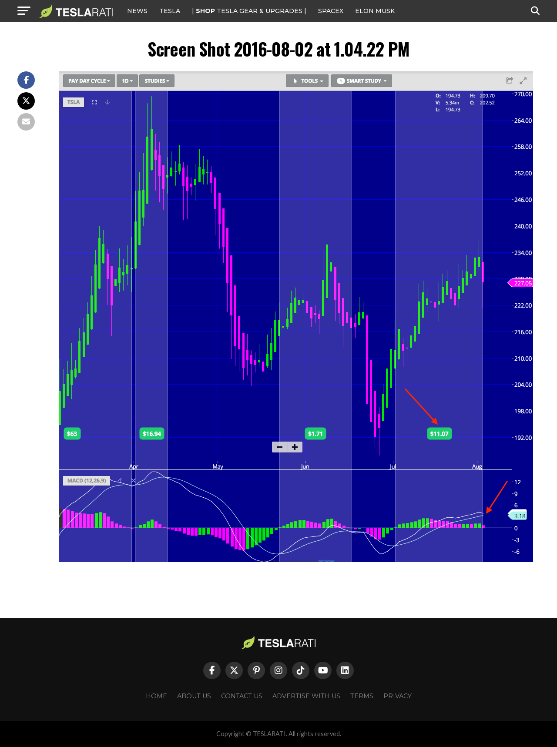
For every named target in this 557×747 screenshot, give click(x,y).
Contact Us (241, 696)
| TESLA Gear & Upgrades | (249, 11)
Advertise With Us (306, 696)
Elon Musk (375, 11)
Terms (361, 696)
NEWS (137, 11)
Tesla (169, 11)
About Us (194, 696)
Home (156, 696)
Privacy (397, 696)
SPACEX (330, 11)
